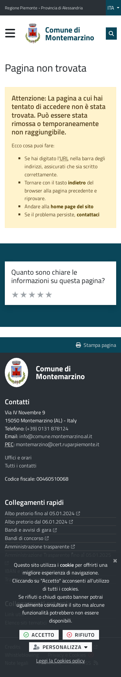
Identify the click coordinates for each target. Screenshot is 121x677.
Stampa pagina (96, 345)
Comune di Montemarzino (60, 372)
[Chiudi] (115, 560)
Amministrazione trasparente (40, 546)
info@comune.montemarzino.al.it (55, 436)
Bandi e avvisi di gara (31, 530)
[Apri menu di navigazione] (10, 33)
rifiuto (83, 635)
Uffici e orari (18, 457)
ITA (111, 8)
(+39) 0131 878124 (46, 428)
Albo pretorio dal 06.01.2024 (39, 521)
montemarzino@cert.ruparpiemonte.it (57, 444)
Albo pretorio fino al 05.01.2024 (42, 513)
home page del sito (72, 206)
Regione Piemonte (21, 8)
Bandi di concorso (27, 538)
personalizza (62, 647)
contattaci (88, 214)
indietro (77, 182)
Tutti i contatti (20, 465)
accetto (41, 635)
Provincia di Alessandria (62, 8)
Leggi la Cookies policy (60, 660)
